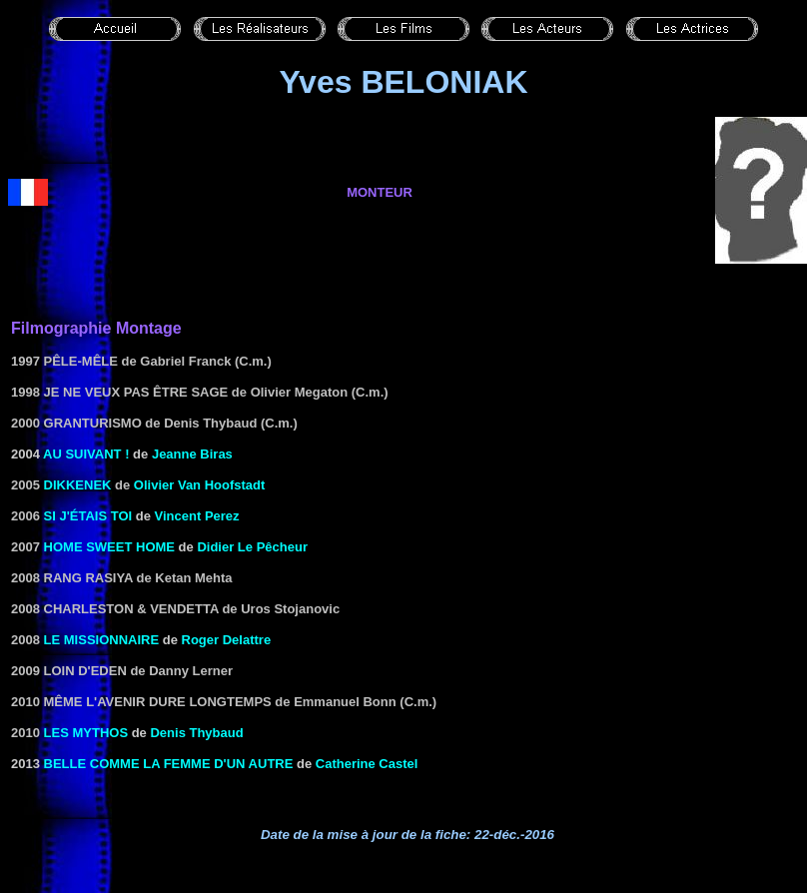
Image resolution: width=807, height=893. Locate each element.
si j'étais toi (88, 515)
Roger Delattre (227, 639)
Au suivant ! (86, 453)
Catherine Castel (367, 763)
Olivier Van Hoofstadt (199, 484)
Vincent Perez (197, 515)
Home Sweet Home (109, 546)
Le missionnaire (102, 639)
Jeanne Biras (192, 453)
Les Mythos (86, 732)
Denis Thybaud (196, 732)
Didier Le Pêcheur (252, 546)
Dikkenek (78, 484)
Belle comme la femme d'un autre (169, 763)
